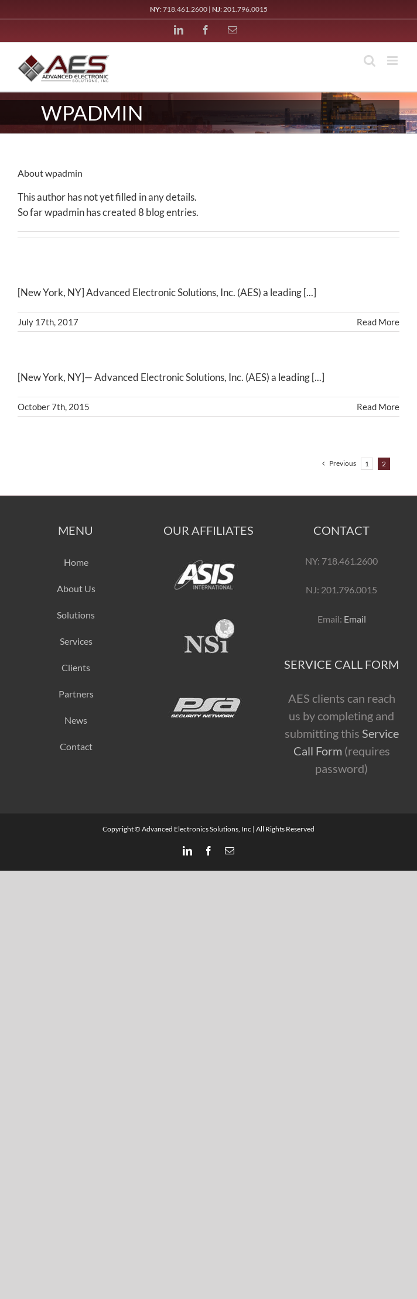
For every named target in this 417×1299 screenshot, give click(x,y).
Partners (76, 693)
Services (76, 641)
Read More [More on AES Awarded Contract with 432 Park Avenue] (378, 406)
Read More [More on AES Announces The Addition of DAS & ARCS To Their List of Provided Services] (378, 322)
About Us (76, 588)
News (75, 720)
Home (76, 562)
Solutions (76, 614)
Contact (76, 746)
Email (354, 618)
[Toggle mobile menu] (393, 60)
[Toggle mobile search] (369, 60)
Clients (75, 667)
